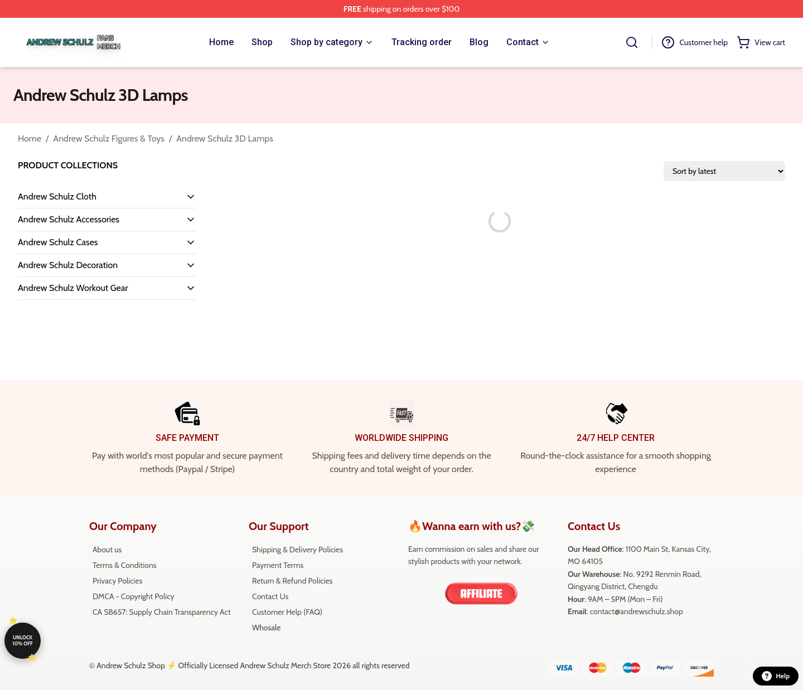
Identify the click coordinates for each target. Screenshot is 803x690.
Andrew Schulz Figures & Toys (109, 138)
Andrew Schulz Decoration (68, 265)
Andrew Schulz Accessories (68, 219)
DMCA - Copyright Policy (134, 596)
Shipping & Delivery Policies (297, 550)
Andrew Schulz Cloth (57, 196)
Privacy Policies (117, 581)
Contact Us (270, 596)
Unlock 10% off (22, 640)
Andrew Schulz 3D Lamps (224, 138)
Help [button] (776, 676)
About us (107, 550)
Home (29, 138)
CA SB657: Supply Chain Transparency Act (162, 612)
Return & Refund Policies (292, 581)
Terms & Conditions (125, 565)
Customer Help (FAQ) (287, 612)
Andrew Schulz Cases (58, 242)
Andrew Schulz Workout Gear (73, 288)
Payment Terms (277, 565)
